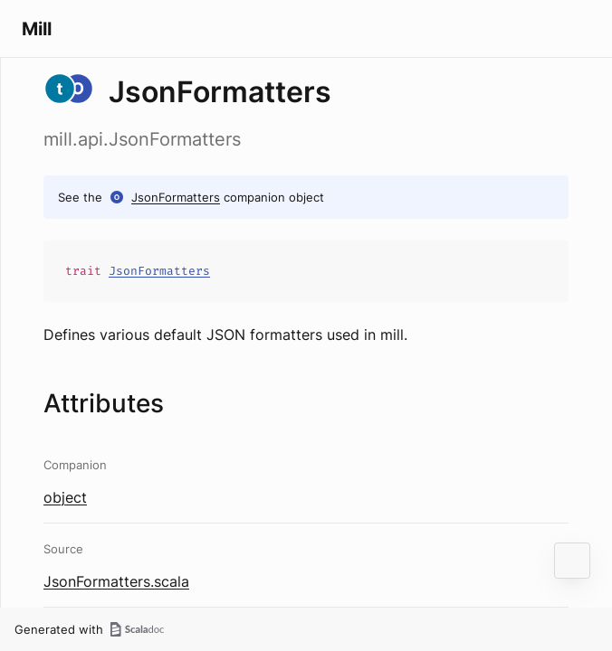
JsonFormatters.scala (116, 581)
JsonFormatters (175, 197)
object (65, 497)
